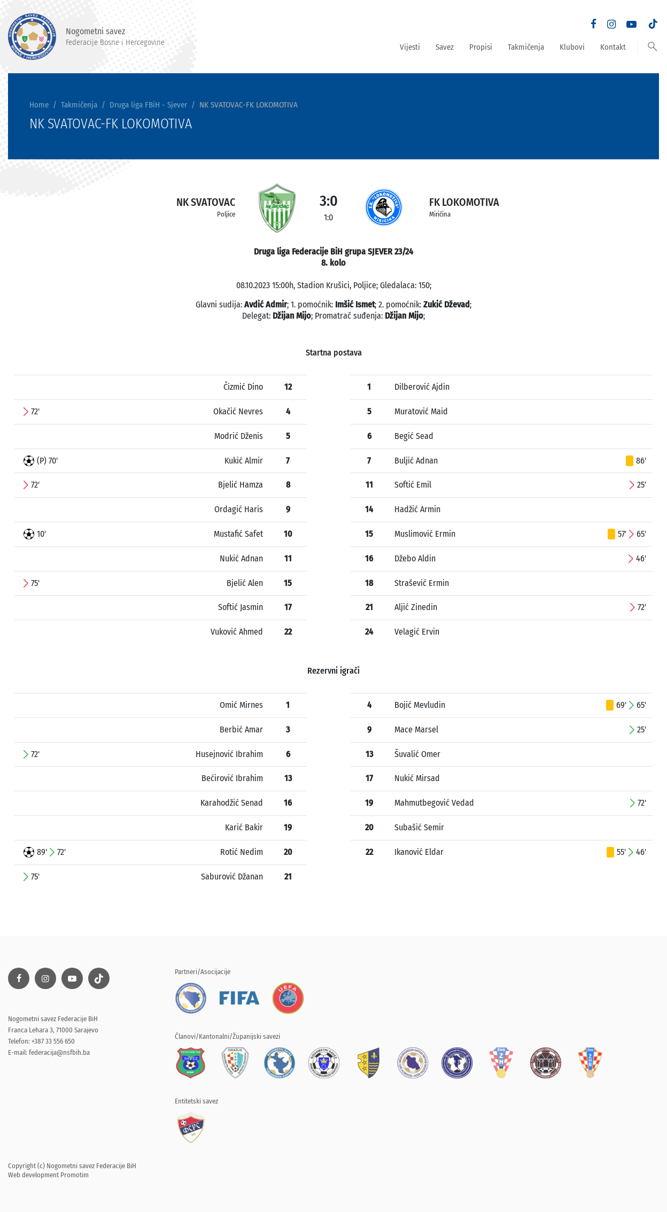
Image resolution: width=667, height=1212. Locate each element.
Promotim (74, 1175)
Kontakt (613, 47)
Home (39, 105)
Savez (445, 47)
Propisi (480, 47)
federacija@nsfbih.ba (59, 1052)
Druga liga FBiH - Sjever (148, 105)
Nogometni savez (86, 36)
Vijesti (410, 47)
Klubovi (572, 47)
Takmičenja (526, 47)
